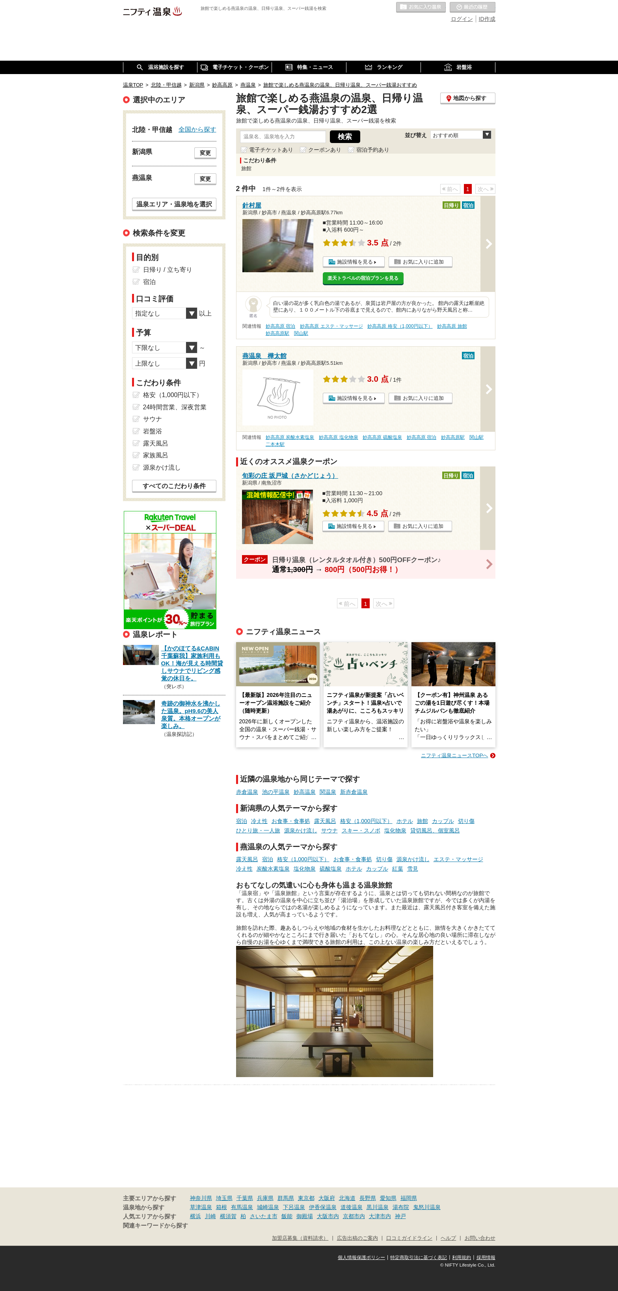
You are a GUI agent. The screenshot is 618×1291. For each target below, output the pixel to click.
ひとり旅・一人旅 (258, 830)
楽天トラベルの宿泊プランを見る (363, 278)
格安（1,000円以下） (366, 821)
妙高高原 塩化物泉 (338, 437)
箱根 (221, 1207)
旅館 (422, 821)
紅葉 (397, 869)
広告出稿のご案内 (357, 1238)
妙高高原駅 (277, 333)
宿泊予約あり (372, 150)
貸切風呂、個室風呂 (435, 830)
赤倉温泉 (247, 792)
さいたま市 (263, 1216)
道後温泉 (352, 1207)
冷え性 (259, 821)
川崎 (210, 1216)
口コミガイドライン (409, 1238)
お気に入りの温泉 (421, 7)
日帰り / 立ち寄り (167, 269)
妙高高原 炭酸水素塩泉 (290, 437)
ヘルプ (448, 1238)
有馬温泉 (242, 1207)
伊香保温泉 (323, 1207)
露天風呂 (325, 821)
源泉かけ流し (300, 830)
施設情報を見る (355, 262)
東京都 (306, 1198)
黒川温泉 (378, 1207)
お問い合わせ (480, 1238)
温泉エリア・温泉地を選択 (174, 204)
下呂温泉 (294, 1207)
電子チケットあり (271, 150)
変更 (205, 153)
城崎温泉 (268, 1207)
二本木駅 (275, 444)
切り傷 (466, 821)
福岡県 (408, 1198)
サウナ (329, 830)
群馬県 (285, 1198)
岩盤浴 (152, 431)
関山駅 (301, 333)
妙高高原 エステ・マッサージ (331, 326)
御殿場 (304, 1216)
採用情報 (486, 1257)
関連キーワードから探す (155, 1225)
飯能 (286, 1216)
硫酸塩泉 (331, 869)
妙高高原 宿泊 (280, 326)
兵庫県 (265, 1198)
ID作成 (487, 19)
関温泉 (328, 792)
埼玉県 (224, 1198)
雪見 (412, 869)
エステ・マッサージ (458, 859)
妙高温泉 (305, 792)
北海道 (347, 1198)
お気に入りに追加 (423, 262)
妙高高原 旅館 (452, 326)
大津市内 (380, 1216)
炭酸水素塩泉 (273, 869)
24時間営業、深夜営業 (175, 407)
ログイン (462, 19)
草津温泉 (201, 1207)
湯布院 (401, 1207)
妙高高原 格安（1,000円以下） (399, 326)
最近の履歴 (472, 7)
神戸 (400, 1216)
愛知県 (388, 1198)
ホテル (404, 821)
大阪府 (326, 1198)
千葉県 (244, 1198)
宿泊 (241, 821)
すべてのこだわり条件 (174, 486)
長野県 (367, 1198)
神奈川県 (201, 1198)
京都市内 (354, 1216)
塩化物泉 (395, 830)
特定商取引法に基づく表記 (418, 1257)
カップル (443, 821)
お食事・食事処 (291, 821)
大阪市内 (328, 1216)
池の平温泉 (276, 792)
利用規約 (461, 1257)
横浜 (195, 1216)
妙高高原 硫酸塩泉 (382, 437)
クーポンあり (324, 150)
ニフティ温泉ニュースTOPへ (454, 755)
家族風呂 (155, 455)
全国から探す (197, 129)
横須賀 (228, 1216)
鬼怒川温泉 (427, 1207)
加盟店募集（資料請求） (300, 1238)
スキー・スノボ (361, 830)
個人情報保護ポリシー (361, 1257)
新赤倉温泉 (354, 792)
